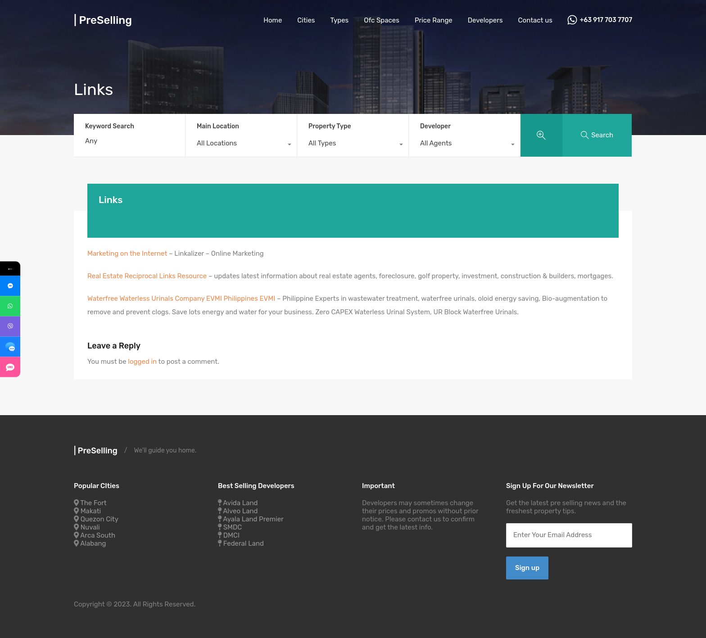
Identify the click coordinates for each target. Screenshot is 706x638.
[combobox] (241, 145)
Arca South (97, 535)
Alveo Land (240, 511)
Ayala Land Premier (253, 519)
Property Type (329, 126)
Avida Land (240, 503)
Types (339, 20)
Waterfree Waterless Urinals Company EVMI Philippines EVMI (181, 298)
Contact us (535, 20)
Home (272, 20)
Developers (485, 20)
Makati (91, 511)
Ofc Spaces (381, 20)
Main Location (218, 126)
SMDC (232, 527)
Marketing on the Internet (128, 253)
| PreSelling (103, 20)
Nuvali (90, 527)
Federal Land (243, 543)
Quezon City (99, 519)
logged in (142, 361)
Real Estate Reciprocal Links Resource (147, 276)
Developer (435, 126)
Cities (306, 20)
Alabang (93, 543)
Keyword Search (109, 126)
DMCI (231, 535)
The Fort (93, 503)
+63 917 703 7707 (606, 20)
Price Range (434, 20)
